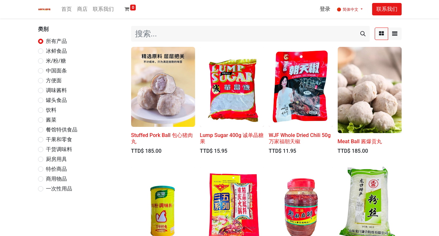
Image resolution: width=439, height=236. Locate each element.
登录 (325, 9)
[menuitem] (66, 9)
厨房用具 (56, 159)
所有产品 (56, 41)
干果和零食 (59, 139)
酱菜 (51, 120)
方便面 (54, 80)
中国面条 (56, 71)
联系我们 (386, 9)
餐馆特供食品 (61, 130)
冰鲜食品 (56, 51)
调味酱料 (56, 90)
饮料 (51, 110)
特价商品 (56, 169)
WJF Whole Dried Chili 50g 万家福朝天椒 (300, 138)
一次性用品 (59, 189)
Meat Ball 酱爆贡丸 (360, 141)
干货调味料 (59, 149)
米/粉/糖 (56, 61)
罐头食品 (56, 100)
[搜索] (363, 34)
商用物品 (56, 179)
